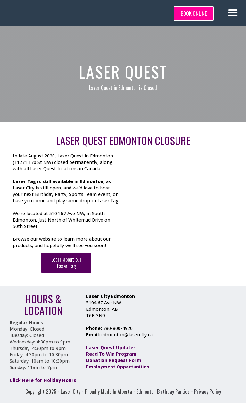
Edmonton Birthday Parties (163, 391)
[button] (233, 13)
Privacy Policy (207, 391)
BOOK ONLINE (194, 13)
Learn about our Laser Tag (66, 262)
